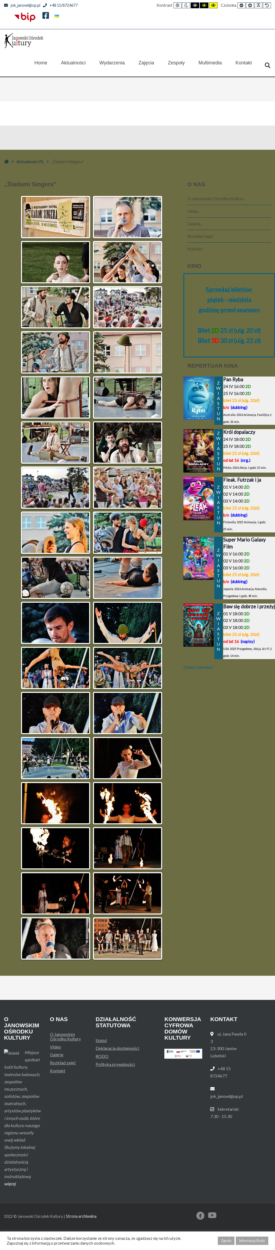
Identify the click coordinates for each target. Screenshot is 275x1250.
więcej (10, 1204)
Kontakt (244, 65)
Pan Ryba (233, 379)
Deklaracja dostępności (117, 1048)
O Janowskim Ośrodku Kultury (215, 198)
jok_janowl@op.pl (22, 5)
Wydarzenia (112, 65)
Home (40, 65)
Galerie (194, 223)
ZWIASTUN (218, 400)
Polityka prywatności (115, 1064)
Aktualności (73, 65)
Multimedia (210, 65)
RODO (102, 1056)
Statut (101, 1040)
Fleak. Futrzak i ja (242, 480)
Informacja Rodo (252, 1240)
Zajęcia (146, 65)
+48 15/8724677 (60, 5)
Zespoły (176, 65)
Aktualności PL (30, 161)
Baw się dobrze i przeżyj (249, 606)
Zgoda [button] (226, 1240)
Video (192, 211)
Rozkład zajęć (200, 236)
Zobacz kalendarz (198, 667)
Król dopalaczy (239, 432)
